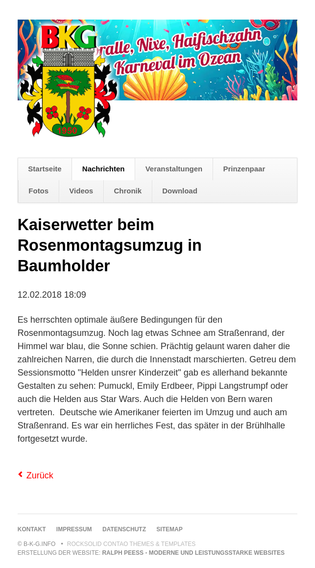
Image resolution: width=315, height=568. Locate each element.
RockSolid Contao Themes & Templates (131, 544)
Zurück (39, 475)
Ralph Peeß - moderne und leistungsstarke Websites (193, 552)
